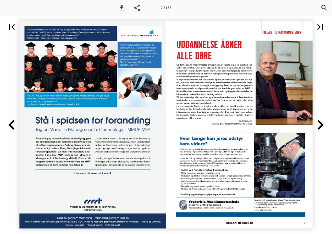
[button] (121, 8)
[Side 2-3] (166, 8)
